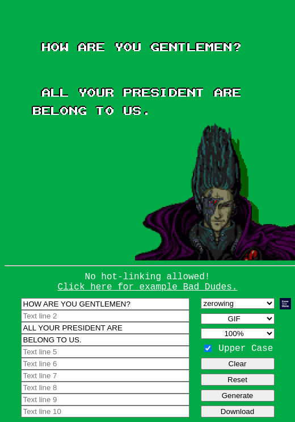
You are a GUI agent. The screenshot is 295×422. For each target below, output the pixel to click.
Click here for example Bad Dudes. (148, 287)
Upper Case (245, 349)
